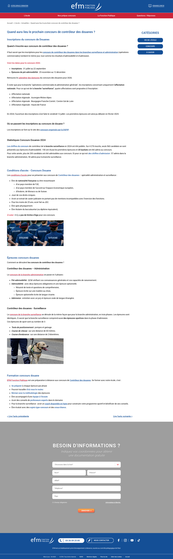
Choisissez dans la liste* (64, 465)
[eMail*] (86, 480)
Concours (150, 46)
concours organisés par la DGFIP (54, 130)
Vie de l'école (150, 40)
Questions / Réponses (146, 15)
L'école (27, 15)
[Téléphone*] (86, 488)
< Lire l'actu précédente (18, 416)
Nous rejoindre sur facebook (118, 540)
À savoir (150, 53)
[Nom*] (69, 472)
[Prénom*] (104, 472)
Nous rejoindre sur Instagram (125, 540)
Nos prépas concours (67, 15)
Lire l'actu (122, 416)
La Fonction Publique (106, 15)
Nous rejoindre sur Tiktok (138, 540)
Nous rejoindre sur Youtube (132, 540)
